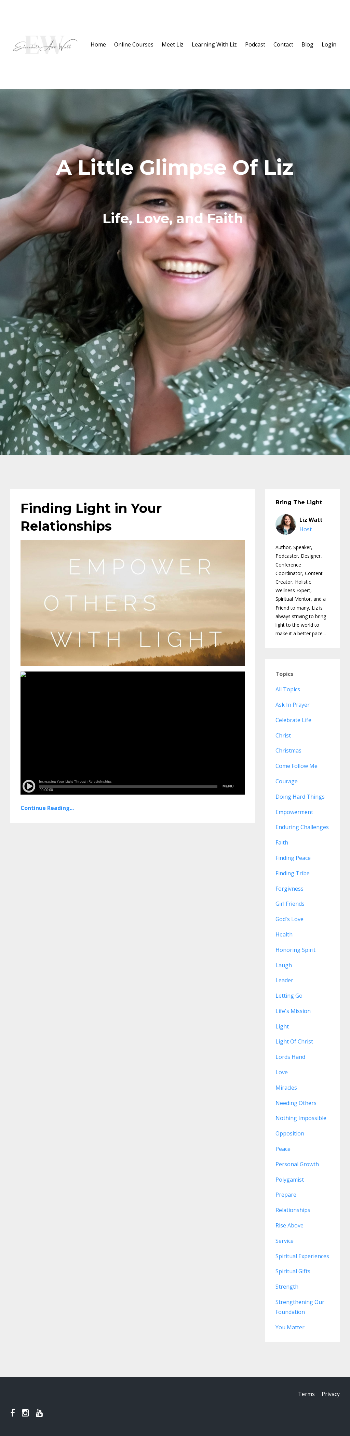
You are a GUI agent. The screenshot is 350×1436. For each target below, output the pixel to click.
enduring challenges (302, 827)
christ (283, 735)
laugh (283, 965)
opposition (289, 1133)
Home (98, 44)
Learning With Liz (214, 44)
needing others (296, 1103)
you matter (290, 1327)
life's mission (293, 1011)
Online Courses (133, 44)
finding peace (293, 858)
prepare (285, 1194)
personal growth (297, 1164)
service (284, 1241)
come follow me (296, 766)
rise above (289, 1225)
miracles (286, 1087)
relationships (292, 1210)
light (282, 1026)
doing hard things (300, 796)
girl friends (290, 903)
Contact (283, 44)
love (281, 1072)
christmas (288, 750)
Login (329, 44)
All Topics (287, 689)
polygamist (289, 1179)
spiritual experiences (302, 1256)
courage (286, 781)
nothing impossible (300, 1118)
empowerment (294, 812)
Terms (305, 1394)
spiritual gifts (292, 1271)
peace (283, 1149)
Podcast (255, 44)
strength (286, 1286)
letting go (288, 995)
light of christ (294, 1041)
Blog (307, 44)
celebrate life (293, 720)
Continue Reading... (47, 808)
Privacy (331, 1394)
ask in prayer (292, 704)
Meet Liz (173, 44)
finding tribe (292, 873)
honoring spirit (295, 950)
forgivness (289, 888)
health (284, 934)
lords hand (290, 1057)
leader (284, 980)
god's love (289, 919)
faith (281, 842)
